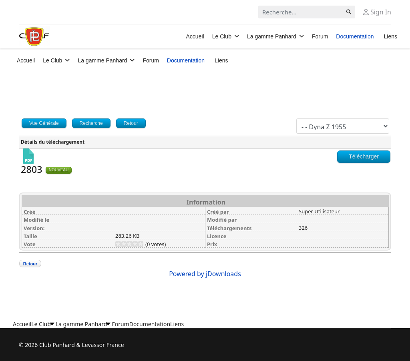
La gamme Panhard (271, 36)
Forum (320, 36)
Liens (390, 36)
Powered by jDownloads (205, 273)
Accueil (195, 36)
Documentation (355, 36)
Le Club (221, 36)
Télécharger (364, 156)
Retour (30, 263)
